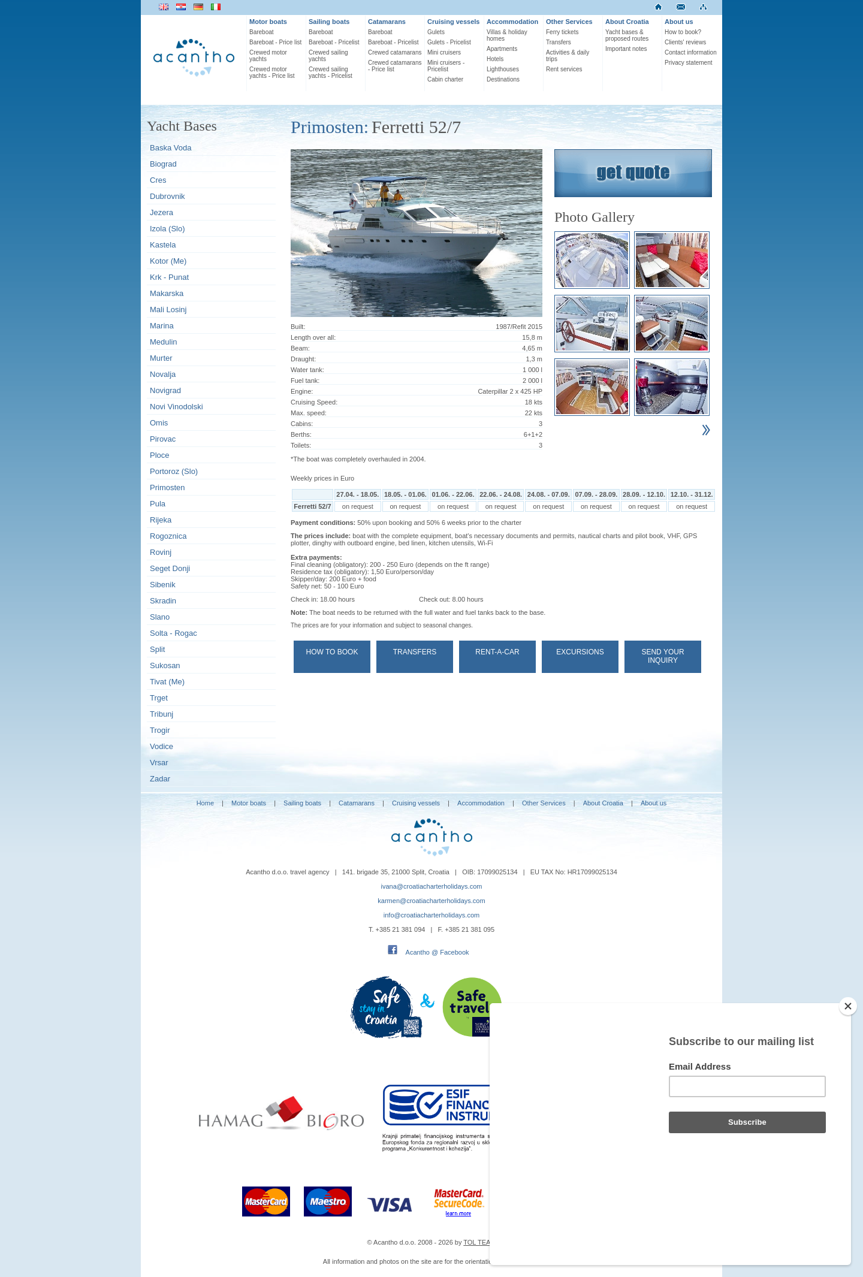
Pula (157, 503)
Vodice (161, 746)
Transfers (558, 42)
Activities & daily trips (567, 55)
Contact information (691, 52)
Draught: (303, 359)
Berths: (301, 434)
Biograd (163, 163)
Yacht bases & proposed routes (626, 35)
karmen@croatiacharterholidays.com (431, 900)
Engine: (302, 391)
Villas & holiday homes (507, 35)
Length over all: (313, 337)
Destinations (503, 79)
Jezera (161, 212)
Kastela (163, 244)
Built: (298, 326)
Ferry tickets (562, 32)
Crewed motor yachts (268, 55)
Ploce (160, 455)
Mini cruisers (444, 52)
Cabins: (302, 423)
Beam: (300, 348)
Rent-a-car (497, 652)
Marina (162, 325)
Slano (160, 616)
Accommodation (512, 21)
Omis (159, 422)
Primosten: (330, 127)
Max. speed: (309, 412)
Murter (161, 358)
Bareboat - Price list (275, 42)
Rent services (564, 69)
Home (205, 803)
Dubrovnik (167, 196)
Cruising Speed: (314, 402)
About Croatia (627, 21)
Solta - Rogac (173, 633)
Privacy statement (688, 62)
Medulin (163, 341)
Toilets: (301, 445)
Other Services (569, 21)
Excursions (580, 652)
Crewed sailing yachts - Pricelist (330, 72)
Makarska (166, 293)
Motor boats (268, 21)
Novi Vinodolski (176, 406)
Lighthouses (503, 69)
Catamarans (387, 21)
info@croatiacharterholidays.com (431, 915)
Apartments (502, 49)
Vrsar (159, 762)
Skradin (163, 600)
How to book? (683, 32)
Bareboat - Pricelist (334, 42)
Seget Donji (170, 568)
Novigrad (165, 390)
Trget (159, 697)
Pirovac (163, 438)
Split (157, 649)
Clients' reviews (685, 42)
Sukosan (165, 665)
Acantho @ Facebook (437, 952)
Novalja (163, 374)
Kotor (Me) (168, 260)
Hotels (495, 59)
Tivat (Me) (167, 681)
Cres (158, 180)
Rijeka (160, 519)
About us (679, 21)
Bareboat (261, 32)
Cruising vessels (453, 21)
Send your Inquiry (662, 656)
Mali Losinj (168, 309)
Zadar (160, 778)
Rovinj (160, 552)
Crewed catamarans (394, 52)
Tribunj (161, 714)
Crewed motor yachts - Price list (272, 72)
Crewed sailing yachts (328, 55)
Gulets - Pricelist (449, 42)
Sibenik (163, 584)
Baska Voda (170, 147)
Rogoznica (168, 536)
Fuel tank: (305, 380)
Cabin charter (445, 79)
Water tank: (307, 369)
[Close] (848, 1070)
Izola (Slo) (167, 228)
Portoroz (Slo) (174, 471)
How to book (332, 652)
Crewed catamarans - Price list (394, 66)
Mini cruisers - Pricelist (445, 66)
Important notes (626, 49)
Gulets (436, 32)
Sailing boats (329, 21)
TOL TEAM (479, 1242)
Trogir (160, 730)
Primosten (167, 487)
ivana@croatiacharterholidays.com (431, 886)
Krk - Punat (169, 277)
